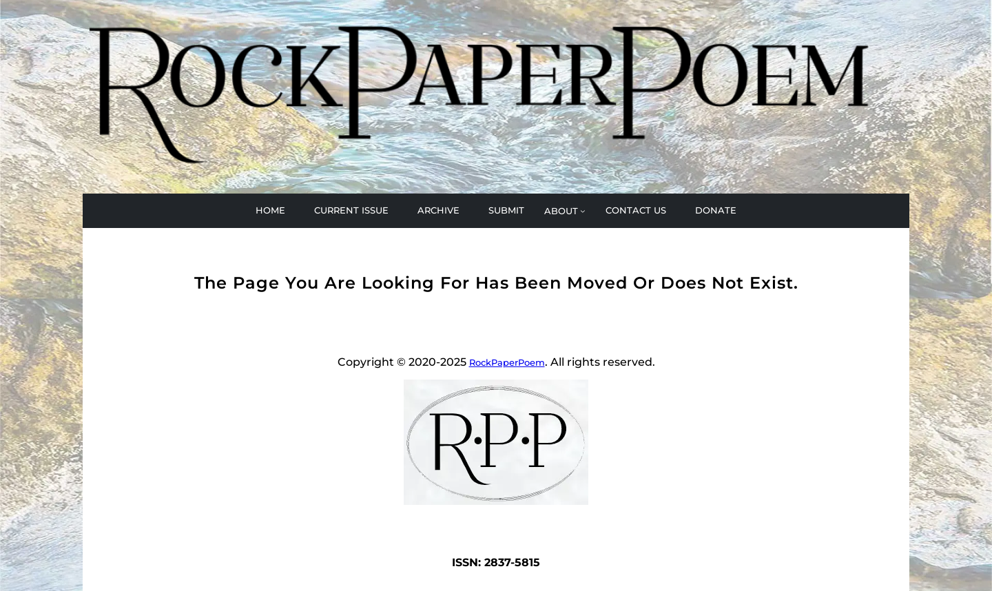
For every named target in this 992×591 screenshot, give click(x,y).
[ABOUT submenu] (565, 210)
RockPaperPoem (507, 362)
